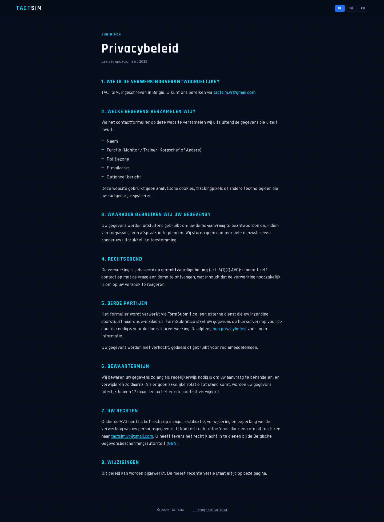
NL (340, 8)
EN (363, 8)
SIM (29, 8)
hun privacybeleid (229, 329)
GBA (172, 444)
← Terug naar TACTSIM (209, 510)
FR (351, 8)
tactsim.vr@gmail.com (234, 92)
